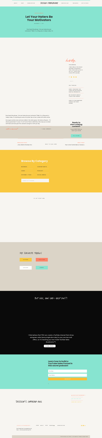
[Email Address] (67, 375)
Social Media (39, 13)
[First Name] (67, 371)
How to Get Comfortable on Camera (74, 144)
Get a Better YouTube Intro (25, 144)
